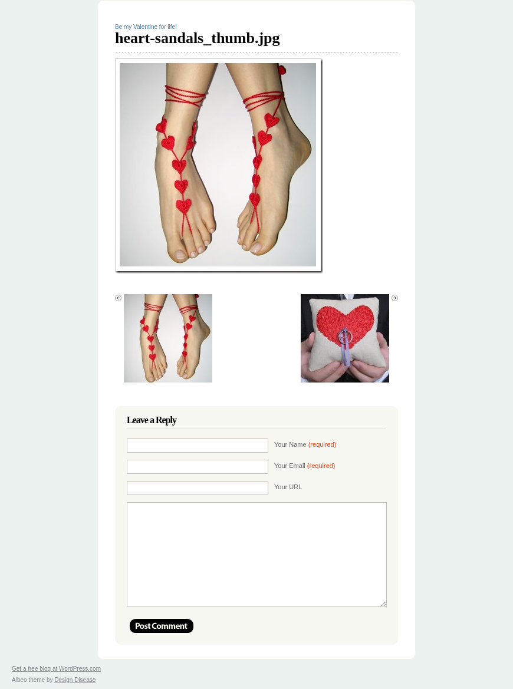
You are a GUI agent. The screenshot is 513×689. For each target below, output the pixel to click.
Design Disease (75, 680)
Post (161, 626)
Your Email (305, 465)
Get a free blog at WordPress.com (56, 668)
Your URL (288, 486)
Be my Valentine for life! (146, 27)
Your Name (305, 444)
